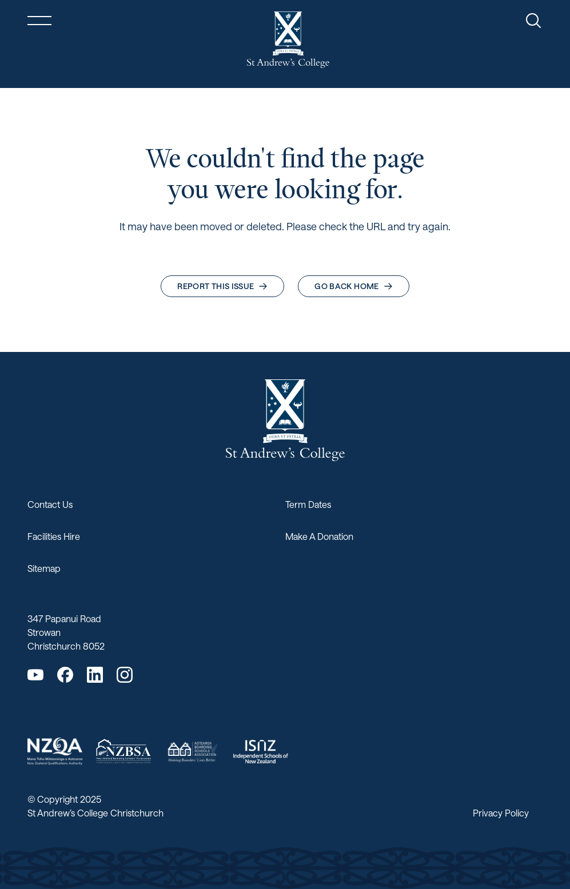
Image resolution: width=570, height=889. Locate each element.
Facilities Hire (53, 536)
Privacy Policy (501, 812)
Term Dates (308, 504)
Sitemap (44, 568)
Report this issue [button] (222, 286)
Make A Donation (319, 536)
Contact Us (50, 504)
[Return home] (288, 39)
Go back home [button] (353, 286)
